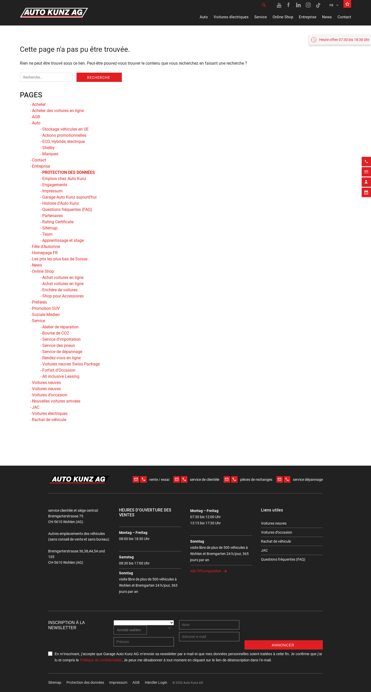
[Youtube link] (279, 5)
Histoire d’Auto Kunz (60, 203)
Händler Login (156, 682)
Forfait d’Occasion (58, 370)
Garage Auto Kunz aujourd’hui (69, 197)
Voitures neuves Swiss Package (71, 364)
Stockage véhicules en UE (65, 129)
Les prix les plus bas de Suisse (59, 259)
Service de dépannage (62, 351)
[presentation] (283, 630)
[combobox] (130, 630)
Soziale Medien (46, 314)
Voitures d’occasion (49, 394)
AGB (36, 116)
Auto (204, 17)
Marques (50, 153)
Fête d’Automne (46, 246)
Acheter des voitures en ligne (58, 110)
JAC (35, 407)
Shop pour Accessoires (63, 296)
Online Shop (283, 17)
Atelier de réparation (60, 326)
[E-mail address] (209, 636)
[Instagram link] (308, 5)
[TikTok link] (318, 5)
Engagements (54, 184)
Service (260, 17)
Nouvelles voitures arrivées (56, 401)
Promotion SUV (46, 308)
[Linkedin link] (298, 5)
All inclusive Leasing (60, 376)
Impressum (52, 191)
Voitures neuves (46, 382)
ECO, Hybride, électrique (63, 141)
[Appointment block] (366, 258)
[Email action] (366, 238)
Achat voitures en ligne (62, 277)
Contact (344, 17)
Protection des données (85, 682)
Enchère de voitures (60, 289)
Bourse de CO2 (55, 333)
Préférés (39, 302)
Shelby (48, 147)
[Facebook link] (288, 5)
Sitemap (49, 228)
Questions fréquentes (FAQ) (67, 209)
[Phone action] (366, 228)
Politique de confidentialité (101, 660)
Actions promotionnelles (64, 135)
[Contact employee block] (366, 248)
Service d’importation (61, 339)
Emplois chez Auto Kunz (64, 178)
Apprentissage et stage (63, 240)
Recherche (98, 77)
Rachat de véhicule (49, 419)
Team (47, 234)
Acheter (39, 104)
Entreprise (307, 17)
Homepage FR (45, 252)
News (327, 17)
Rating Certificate (57, 221)
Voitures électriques (231, 17)
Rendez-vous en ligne (61, 357)
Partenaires (52, 215)
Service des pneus (58, 345)
